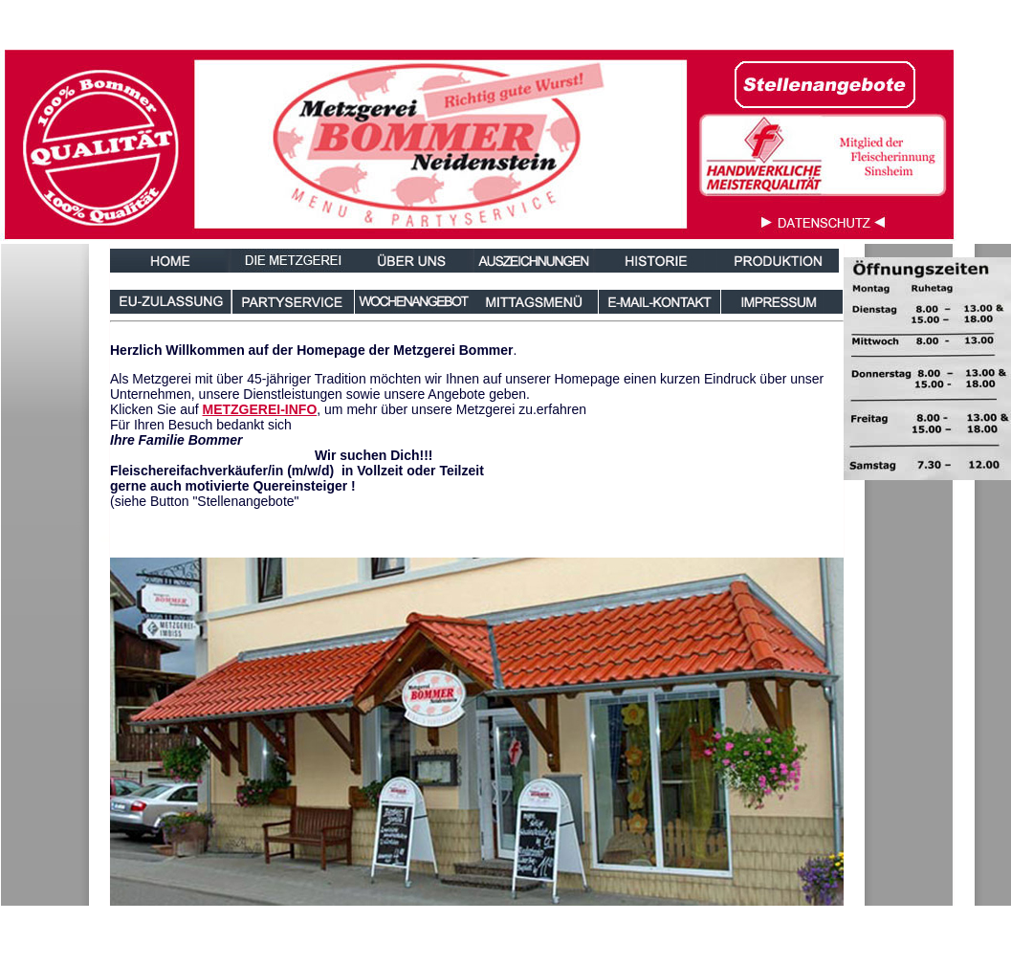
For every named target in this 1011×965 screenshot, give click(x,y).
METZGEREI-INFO (260, 409)
